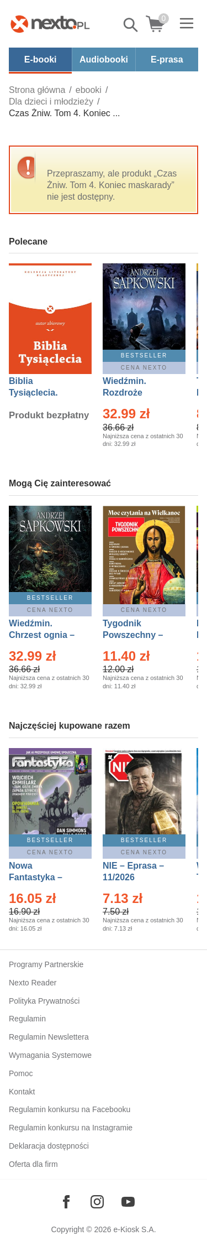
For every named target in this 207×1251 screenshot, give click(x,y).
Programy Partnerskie (46, 964)
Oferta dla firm (33, 1164)
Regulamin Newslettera (49, 1036)
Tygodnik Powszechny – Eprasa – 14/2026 (138, 635)
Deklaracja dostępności (49, 1145)
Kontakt (22, 1091)
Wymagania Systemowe (50, 1055)
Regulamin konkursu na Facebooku (69, 1109)
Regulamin (27, 1018)
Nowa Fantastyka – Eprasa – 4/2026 (42, 877)
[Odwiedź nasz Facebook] (66, 1202)
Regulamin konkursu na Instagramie (70, 1127)
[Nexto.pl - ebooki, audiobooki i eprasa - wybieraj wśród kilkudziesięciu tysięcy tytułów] (50, 24)
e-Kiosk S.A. (135, 1229)
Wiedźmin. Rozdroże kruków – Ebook (137, 392)
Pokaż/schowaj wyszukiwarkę (131, 25)
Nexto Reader (32, 982)
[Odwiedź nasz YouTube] (128, 1202)
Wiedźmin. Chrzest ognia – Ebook (42, 635)
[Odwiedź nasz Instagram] (97, 1202)
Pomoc (21, 1073)
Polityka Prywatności (44, 1000)
